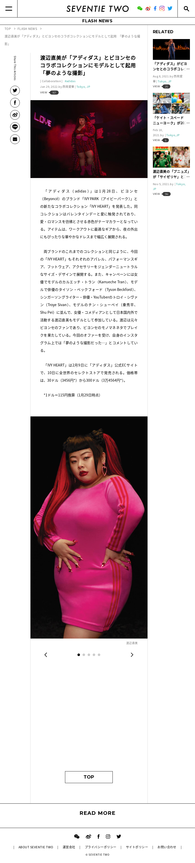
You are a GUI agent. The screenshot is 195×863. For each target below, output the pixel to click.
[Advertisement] (89, 717)
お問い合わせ (166, 847)
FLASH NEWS (97, 21)
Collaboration (51, 81)
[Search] (186, 8)
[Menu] (9, 8)
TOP (89, 777)
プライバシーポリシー (101, 847)
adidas (70, 81)
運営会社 (69, 847)
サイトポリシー (137, 847)
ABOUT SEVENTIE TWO (36, 847)
